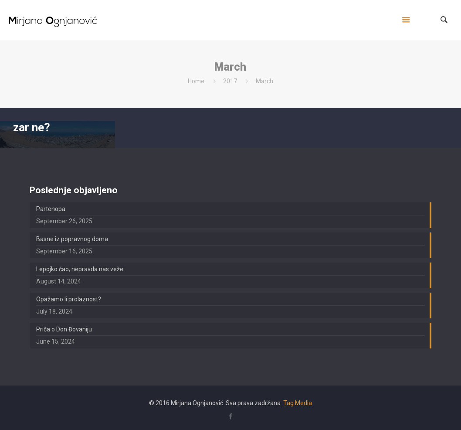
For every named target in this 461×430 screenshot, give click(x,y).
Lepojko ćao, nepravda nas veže (79, 269)
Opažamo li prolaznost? (68, 299)
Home (196, 81)
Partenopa (50, 208)
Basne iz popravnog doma (72, 238)
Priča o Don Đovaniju (64, 329)
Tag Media (297, 402)
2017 (230, 81)
